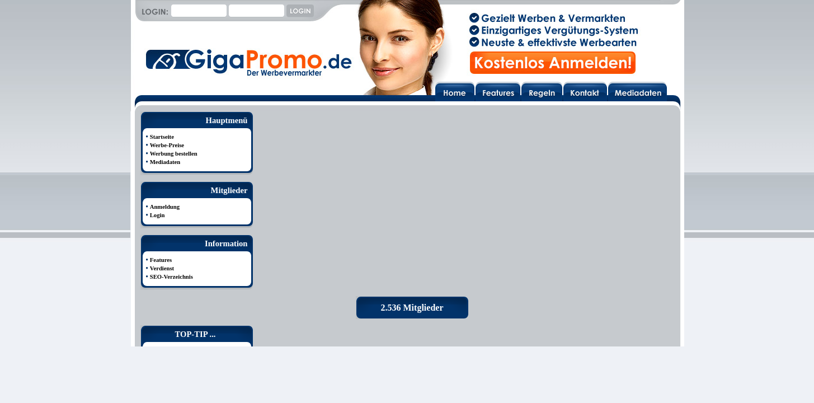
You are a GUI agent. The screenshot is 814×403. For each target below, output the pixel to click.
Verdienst (162, 268)
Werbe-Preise (167, 145)
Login (157, 215)
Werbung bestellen (173, 154)
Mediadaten (165, 162)
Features (161, 260)
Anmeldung (165, 207)
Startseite (162, 137)
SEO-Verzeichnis (171, 277)
